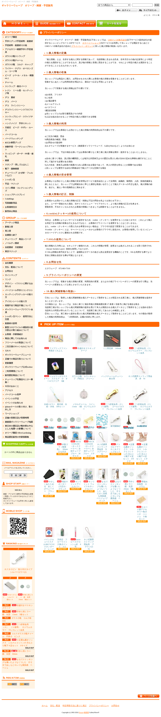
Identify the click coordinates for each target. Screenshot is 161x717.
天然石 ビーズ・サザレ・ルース (19, 128)
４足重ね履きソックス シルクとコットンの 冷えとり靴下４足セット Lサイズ (142, 446)
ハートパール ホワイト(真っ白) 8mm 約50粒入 (142, 420)
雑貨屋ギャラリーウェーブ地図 (19, 422)
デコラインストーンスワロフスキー (19, 111)
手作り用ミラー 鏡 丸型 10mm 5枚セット (25, 590)
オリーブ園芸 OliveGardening (18, 433)
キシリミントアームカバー (75, 478)
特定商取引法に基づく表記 (74, 705)
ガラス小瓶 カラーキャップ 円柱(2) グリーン (84, 369)
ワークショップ (12, 414)
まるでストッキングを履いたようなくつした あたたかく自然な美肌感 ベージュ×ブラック (102, 485)
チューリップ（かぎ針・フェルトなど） (19, 174)
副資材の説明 (11, 323)
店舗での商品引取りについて (18, 359)
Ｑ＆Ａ (8, 350)
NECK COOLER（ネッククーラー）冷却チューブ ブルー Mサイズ (76, 444)
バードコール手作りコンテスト (19, 290)
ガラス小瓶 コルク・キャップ (19, 64)
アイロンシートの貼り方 (16, 301)
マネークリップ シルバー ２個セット (10, 590)
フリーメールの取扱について (18, 342)
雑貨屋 (86, 712)
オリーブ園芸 (11, 37)
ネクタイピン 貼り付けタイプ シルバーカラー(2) (19, 562)
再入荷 (8, 231)
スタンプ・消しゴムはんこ (17, 164)
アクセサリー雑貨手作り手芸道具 (19, 50)
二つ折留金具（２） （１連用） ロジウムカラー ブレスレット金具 (17, 627)
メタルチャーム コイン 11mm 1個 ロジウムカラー (84, 398)
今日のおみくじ (12, 386)
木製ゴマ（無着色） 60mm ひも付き (63, 442)
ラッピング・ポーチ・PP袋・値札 (19, 155)
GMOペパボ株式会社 (117, 40)
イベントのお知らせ (14, 403)
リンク (8, 279)
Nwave (81, 712)
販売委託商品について (15, 375)
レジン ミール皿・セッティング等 (19, 91)
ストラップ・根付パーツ (16, 86)
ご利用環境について (14, 371)
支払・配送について (14, 267)
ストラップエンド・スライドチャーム (19, 118)
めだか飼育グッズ (13, 142)
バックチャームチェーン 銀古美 (113, 369)
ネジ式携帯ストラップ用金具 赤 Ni (140, 369)
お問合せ (9, 271)
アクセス (9, 390)
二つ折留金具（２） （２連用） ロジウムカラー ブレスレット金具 (141, 398)
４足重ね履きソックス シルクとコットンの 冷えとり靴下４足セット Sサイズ (17, 643)
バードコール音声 (13, 394)
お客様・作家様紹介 (14, 334)
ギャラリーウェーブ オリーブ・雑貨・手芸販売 (27, 5)
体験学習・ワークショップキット (19, 148)
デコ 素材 (10, 97)
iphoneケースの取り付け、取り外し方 (19, 408)
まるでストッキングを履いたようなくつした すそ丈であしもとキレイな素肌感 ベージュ (115, 485)
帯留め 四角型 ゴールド (89, 421)
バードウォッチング (14, 138)
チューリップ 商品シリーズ (18, 239)
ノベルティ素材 (12, 243)
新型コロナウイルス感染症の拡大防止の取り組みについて (19, 328)
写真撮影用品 (11, 203)
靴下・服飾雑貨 (12, 169)
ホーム (45, 705)
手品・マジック (12, 184)
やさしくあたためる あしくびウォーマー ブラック (49, 481)
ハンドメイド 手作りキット (18, 123)
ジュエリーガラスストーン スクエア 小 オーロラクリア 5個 (56, 370)
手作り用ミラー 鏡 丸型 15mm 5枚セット (62, 421)
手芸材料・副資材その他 (16, 45)
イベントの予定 (12, 398)
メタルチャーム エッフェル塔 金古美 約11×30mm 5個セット (129, 421)
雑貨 (7, 160)
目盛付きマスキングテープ (83, 341)
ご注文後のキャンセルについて (19, 346)
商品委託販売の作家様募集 (17, 437)
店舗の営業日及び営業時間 (17, 418)
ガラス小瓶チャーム (14, 60)
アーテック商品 (12, 222)
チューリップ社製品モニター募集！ (19, 380)
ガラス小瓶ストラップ (15, 56)
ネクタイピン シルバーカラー (115, 420)
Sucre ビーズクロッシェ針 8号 (76, 537)
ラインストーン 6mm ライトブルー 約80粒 (102, 421)
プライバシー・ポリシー (82, 46)
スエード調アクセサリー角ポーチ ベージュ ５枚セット (142, 507)
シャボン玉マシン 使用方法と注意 (19, 317)
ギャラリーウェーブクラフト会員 (19, 310)
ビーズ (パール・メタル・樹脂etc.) (19, 76)
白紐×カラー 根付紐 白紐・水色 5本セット (55, 397)
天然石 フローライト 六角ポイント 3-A (62, 537)
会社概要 (9, 263)
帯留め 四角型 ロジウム (143, 478)
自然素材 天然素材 (14, 247)
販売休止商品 (11, 211)
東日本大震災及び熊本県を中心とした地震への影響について (19, 427)
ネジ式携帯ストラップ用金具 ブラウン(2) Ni (89, 538)
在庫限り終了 (11, 235)
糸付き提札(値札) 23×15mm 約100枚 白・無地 (49, 437)
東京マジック (11, 251)
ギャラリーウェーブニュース (18, 355)
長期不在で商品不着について (18, 305)
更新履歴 (9, 363)
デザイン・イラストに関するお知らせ (19, 284)
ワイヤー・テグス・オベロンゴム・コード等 (19, 69)
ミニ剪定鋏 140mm (112, 339)
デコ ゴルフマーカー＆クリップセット (116, 442)
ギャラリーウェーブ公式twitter (19, 367)
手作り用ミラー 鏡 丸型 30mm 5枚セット (75, 421)
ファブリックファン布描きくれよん (55, 341)
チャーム (9, 82)
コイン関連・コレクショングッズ (19, 189)
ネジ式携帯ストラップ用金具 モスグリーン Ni (102, 443)
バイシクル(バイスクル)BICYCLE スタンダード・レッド (50, 538)
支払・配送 (55, 705)
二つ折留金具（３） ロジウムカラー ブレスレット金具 (141, 342)
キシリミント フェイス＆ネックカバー (89, 479)
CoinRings (9, 199)
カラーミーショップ (91, 43)
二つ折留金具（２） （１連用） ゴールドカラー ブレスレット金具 (113, 398)
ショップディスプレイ (15, 195)
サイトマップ (11, 275)
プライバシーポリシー (99, 705)
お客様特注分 (11, 207)
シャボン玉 (10, 179)
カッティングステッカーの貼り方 (19, 295)
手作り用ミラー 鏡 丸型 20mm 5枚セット (129, 480)
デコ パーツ (11, 101)
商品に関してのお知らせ (16, 338)
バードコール (11, 134)
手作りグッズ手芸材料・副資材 (19, 41)
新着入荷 (9, 227)
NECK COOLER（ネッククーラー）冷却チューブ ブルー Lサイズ (89, 444)
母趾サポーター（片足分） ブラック (62, 479)
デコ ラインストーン (15, 105)
